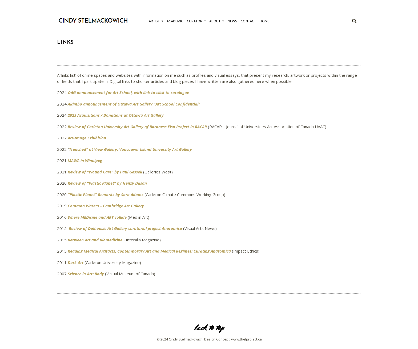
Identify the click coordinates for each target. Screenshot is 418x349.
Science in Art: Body (86, 273)
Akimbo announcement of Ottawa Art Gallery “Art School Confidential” (134, 104)
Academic (175, 21)
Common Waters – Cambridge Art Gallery (106, 205)
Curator (194, 21)
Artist (154, 21)
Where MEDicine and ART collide (97, 217)
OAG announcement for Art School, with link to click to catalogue (128, 92)
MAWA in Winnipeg (85, 160)
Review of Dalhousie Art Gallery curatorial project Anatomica (125, 228)
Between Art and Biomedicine (95, 239)
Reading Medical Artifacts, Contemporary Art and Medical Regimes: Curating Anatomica (149, 251)
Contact (248, 21)
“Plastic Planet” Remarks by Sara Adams (105, 194)
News (232, 21)
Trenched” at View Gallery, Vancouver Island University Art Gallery (130, 149)
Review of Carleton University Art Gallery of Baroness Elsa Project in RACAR (137, 126)
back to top (209, 327)
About (214, 21)
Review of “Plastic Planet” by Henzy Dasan (107, 183)
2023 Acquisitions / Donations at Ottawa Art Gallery (116, 115)
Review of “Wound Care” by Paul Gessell (105, 172)
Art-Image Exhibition (87, 137)
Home (265, 21)
